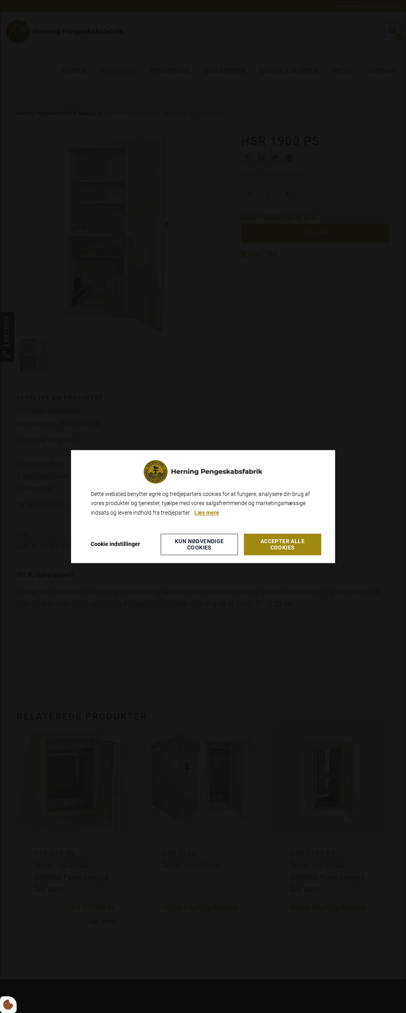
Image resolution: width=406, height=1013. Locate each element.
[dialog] (203, 506)
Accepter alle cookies (282, 544)
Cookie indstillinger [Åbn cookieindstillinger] (115, 544)
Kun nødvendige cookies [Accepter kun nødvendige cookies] (199, 544)
